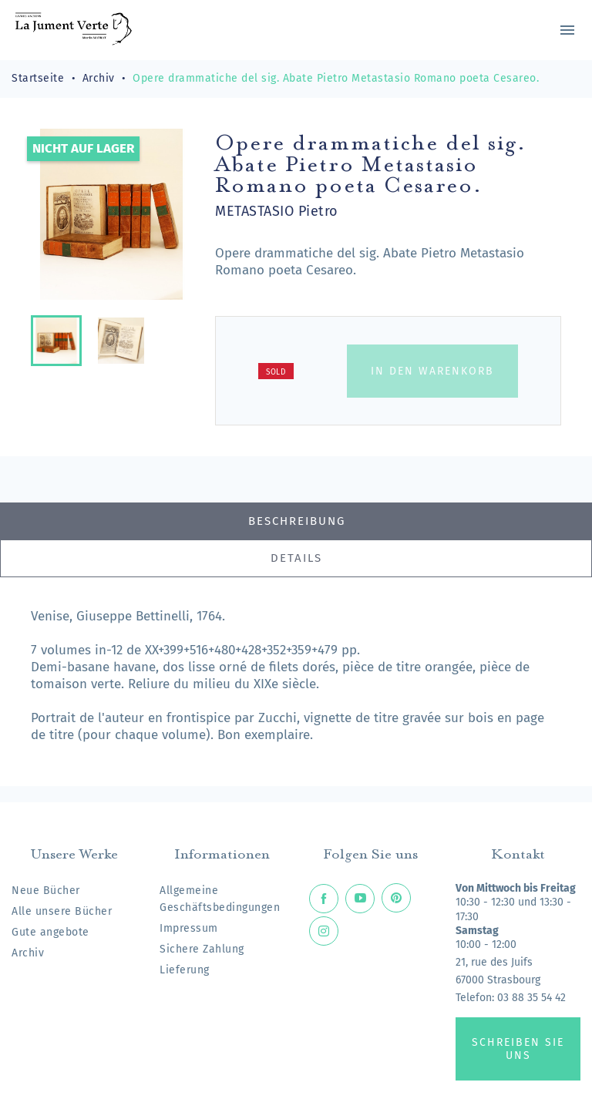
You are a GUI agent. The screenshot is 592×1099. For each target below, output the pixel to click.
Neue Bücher (46, 890)
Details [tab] (296, 558)
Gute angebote (50, 932)
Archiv (28, 953)
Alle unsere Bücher (62, 911)
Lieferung (185, 969)
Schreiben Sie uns (518, 1049)
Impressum (189, 928)
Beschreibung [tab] (296, 521)
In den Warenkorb (432, 371)
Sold (276, 372)
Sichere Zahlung (202, 949)
